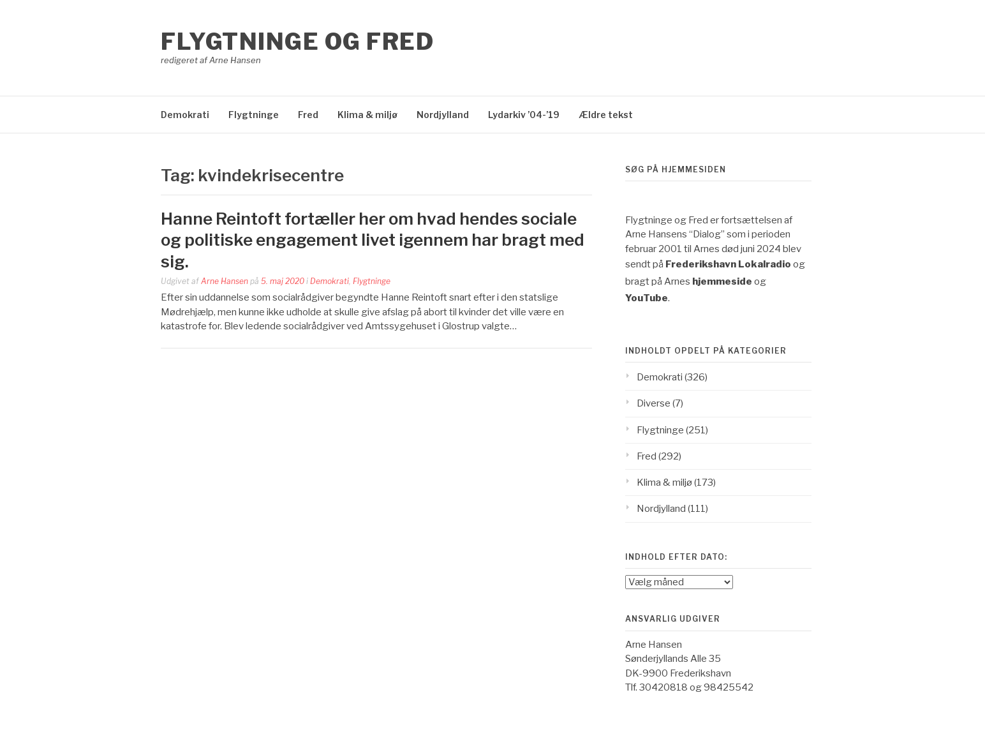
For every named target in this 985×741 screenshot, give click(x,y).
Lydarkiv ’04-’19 (523, 114)
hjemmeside (722, 281)
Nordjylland (443, 114)
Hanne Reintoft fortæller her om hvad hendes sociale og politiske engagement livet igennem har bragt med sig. (372, 240)
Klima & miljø (367, 114)
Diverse (653, 403)
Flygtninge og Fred (297, 41)
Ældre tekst (606, 114)
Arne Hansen (224, 281)
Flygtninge (253, 114)
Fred (308, 114)
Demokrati (185, 114)
